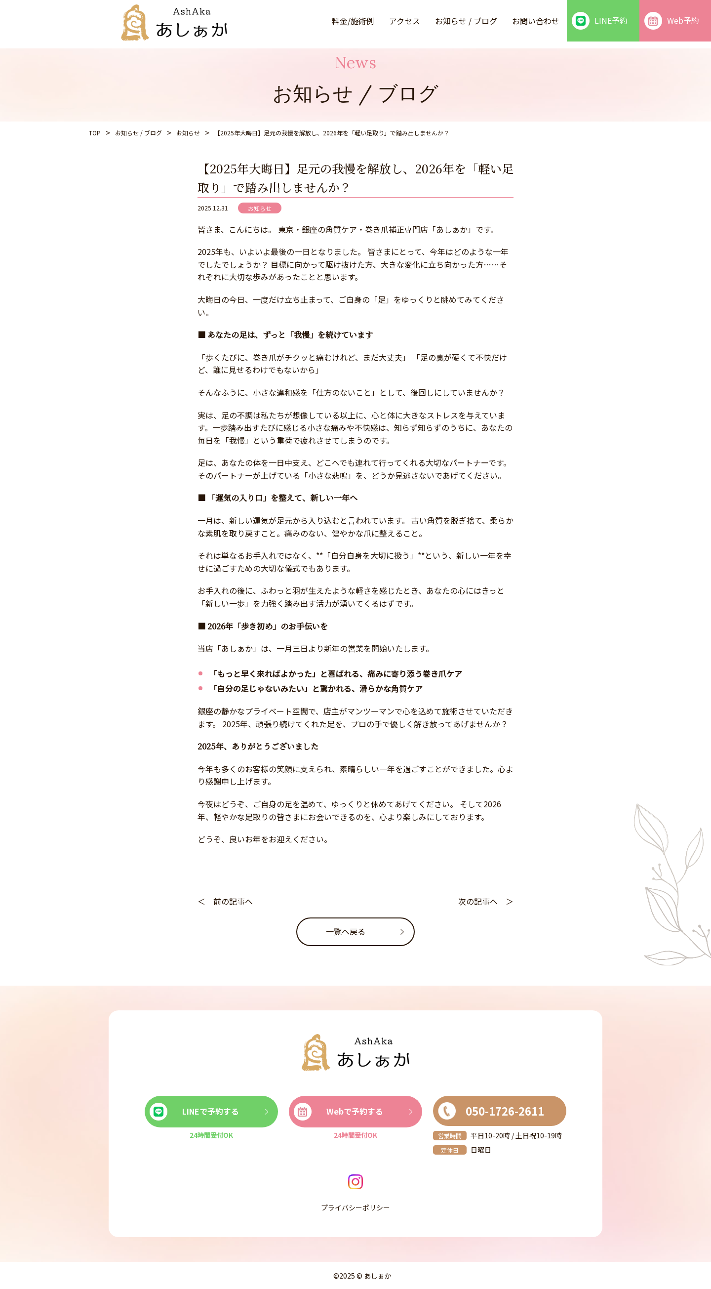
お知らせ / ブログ (466, 21)
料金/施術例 (353, 21)
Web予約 (671, 21)
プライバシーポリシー (355, 1207)
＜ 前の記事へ (225, 901)
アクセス (404, 21)
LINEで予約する (194, 1112)
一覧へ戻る (345, 931)
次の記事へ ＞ (486, 901)
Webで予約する (338, 1112)
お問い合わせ (535, 21)
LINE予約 (600, 21)
